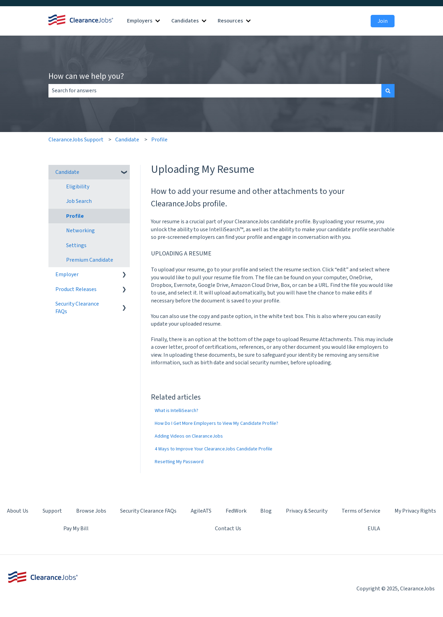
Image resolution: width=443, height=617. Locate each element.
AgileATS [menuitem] (201, 511)
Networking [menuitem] (80, 230)
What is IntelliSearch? (176, 410)
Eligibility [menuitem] (77, 186)
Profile (159, 139)
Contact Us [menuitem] (228, 528)
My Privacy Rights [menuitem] (415, 511)
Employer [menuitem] (67, 274)
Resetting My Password (179, 461)
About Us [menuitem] (17, 511)
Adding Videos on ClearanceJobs (189, 436)
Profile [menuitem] (75, 216)
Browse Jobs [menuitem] (91, 511)
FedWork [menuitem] (236, 511)
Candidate (127, 139)
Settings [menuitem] (76, 245)
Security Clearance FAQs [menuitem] (77, 307)
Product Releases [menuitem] (76, 289)
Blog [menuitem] (266, 511)
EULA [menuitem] (374, 528)
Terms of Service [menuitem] (361, 511)
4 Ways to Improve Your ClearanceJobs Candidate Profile (213, 449)
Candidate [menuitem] (67, 172)
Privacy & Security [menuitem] (306, 511)
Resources (230, 21)
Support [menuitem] (52, 511)
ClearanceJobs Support (75, 139)
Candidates (185, 21)
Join (383, 21)
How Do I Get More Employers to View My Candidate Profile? (216, 423)
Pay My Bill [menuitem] (76, 528)
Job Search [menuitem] (79, 201)
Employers (139, 21)
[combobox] (214, 90)
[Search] (388, 90)
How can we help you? (86, 76)
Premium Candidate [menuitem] (89, 260)
